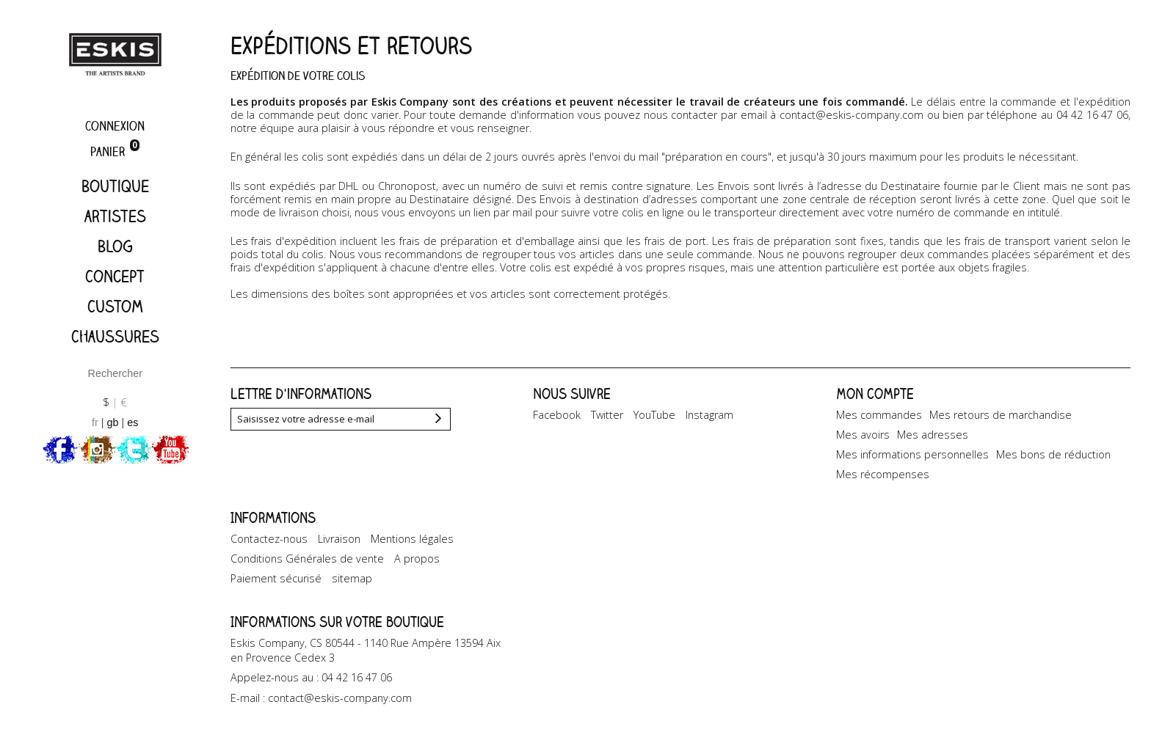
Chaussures (115, 336)
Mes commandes (879, 415)
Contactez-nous (269, 539)
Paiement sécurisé (276, 578)
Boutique (115, 186)
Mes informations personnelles (912, 454)
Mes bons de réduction (1053, 454)
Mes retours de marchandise (1000, 415)
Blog (115, 246)
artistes (115, 216)
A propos (417, 559)
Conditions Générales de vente (307, 559)
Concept (115, 276)
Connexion (115, 125)
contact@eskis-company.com (851, 115)
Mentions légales (412, 539)
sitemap (352, 578)
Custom (115, 306)
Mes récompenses (882, 474)
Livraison (339, 539)
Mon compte (875, 393)
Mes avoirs (863, 435)
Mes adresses (932, 435)
